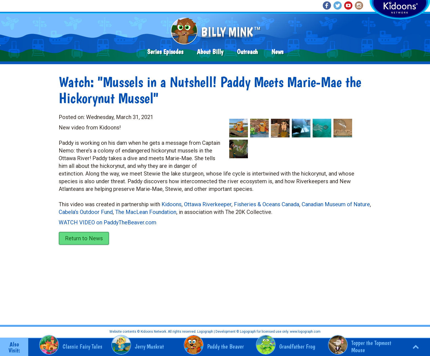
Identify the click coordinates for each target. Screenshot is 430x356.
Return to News (84, 238)
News (277, 52)
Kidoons (172, 204)
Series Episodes (165, 52)
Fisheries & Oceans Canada (266, 204)
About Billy (210, 52)
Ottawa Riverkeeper (207, 204)
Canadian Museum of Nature (336, 204)
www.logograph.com (305, 332)
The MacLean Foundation (145, 212)
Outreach (247, 52)
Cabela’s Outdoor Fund (86, 212)
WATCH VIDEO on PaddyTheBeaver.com (107, 222)
